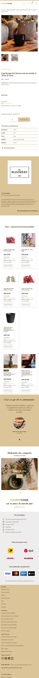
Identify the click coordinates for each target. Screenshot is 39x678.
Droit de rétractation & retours (9, 642)
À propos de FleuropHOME (8, 613)
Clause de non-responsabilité (8, 627)
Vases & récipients (10, 9)
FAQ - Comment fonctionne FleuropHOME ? (12, 645)
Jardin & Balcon (5, 592)
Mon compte (4, 648)
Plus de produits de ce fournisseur (27, 211)
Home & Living (5, 589)
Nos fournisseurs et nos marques (9, 616)
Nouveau (3, 607)
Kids (2, 601)
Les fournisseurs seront (7, 619)
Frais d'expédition (8, 103)
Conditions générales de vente (9, 622)
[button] (11, 439)
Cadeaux (3, 604)
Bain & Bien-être (5, 598)
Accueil (3, 9)
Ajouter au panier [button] (8, 265)
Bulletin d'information (6, 651)
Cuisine (3, 595)
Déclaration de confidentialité (9, 624)
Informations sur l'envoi (7, 639)
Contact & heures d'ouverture (9, 636)
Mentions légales (5, 630)
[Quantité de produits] (13, 119)
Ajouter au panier (24, 119)
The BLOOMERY (6, 69)
